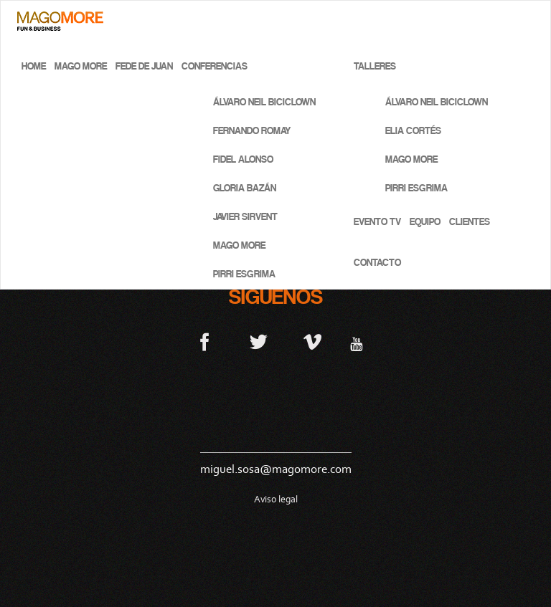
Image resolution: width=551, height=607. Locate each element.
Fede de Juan (144, 66)
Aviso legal (276, 499)
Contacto (377, 263)
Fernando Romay (252, 131)
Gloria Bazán (244, 188)
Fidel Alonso (243, 159)
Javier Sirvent (245, 217)
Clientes (469, 222)
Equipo (425, 222)
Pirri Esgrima (244, 274)
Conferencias (215, 66)
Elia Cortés (413, 131)
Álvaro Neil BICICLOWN (264, 102)
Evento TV (377, 222)
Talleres (375, 66)
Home (34, 66)
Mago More (81, 66)
